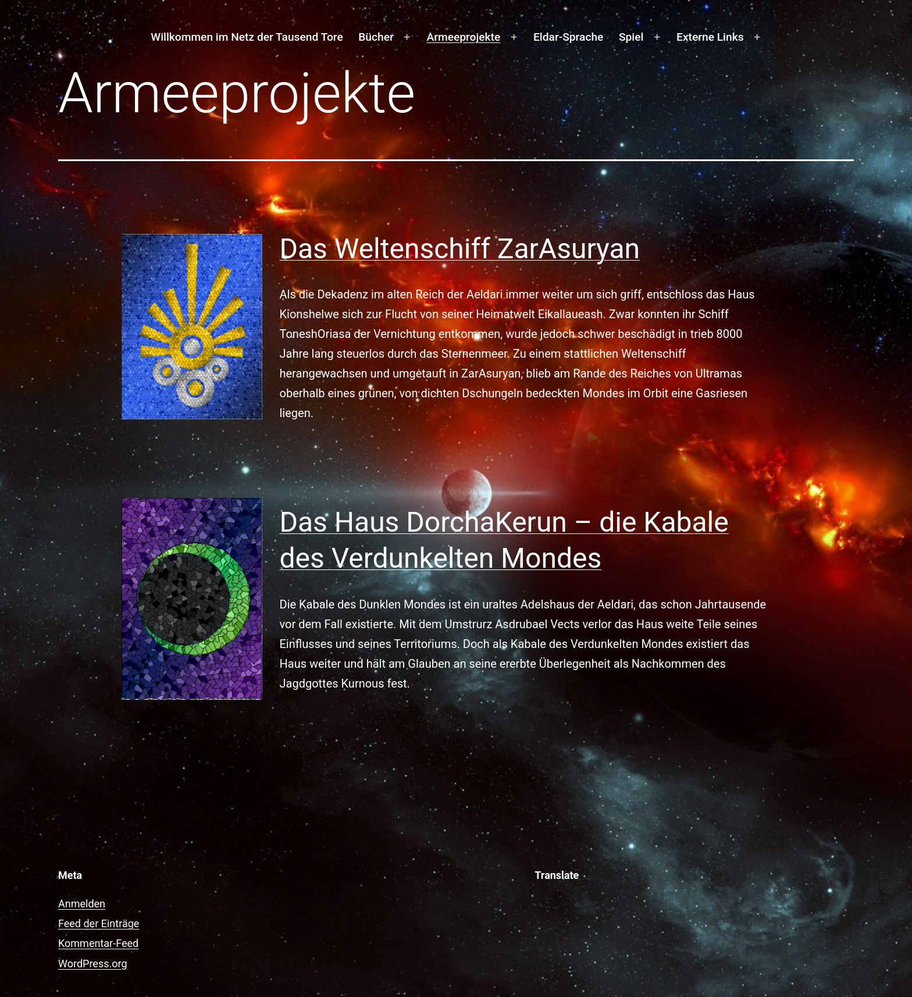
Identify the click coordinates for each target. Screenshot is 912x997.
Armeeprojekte (464, 37)
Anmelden (81, 904)
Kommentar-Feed (98, 943)
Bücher (376, 37)
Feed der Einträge (98, 923)
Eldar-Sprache (568, 37)
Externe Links (709, 37)
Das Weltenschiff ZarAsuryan (460, 248)
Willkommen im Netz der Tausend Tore (247, 37)
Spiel (631, 37)
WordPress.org (92, 963)
